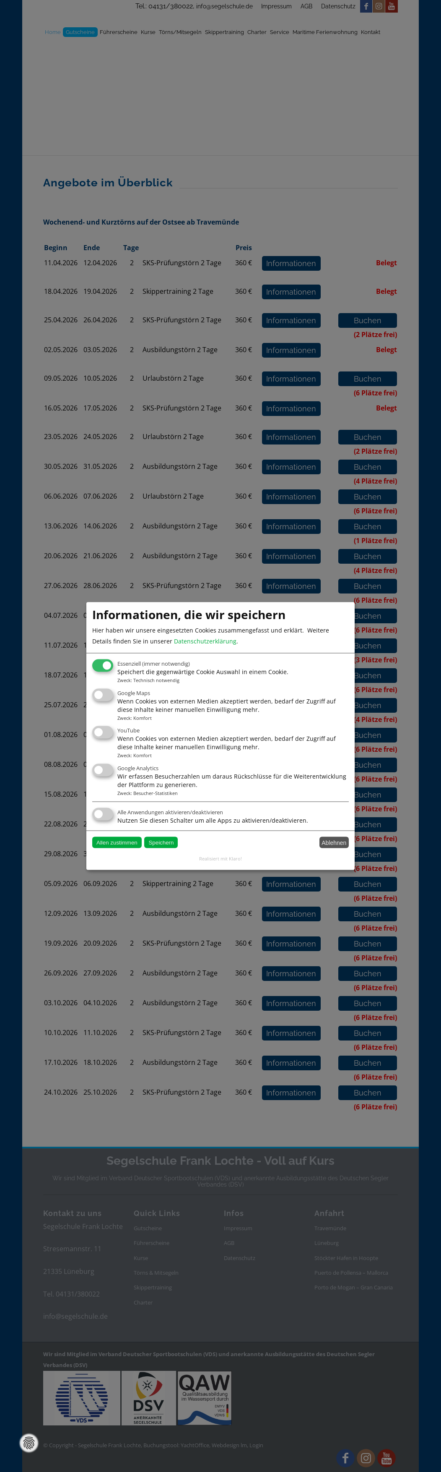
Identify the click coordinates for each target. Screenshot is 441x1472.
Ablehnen (334, 842)
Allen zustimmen (116, 842)
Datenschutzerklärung (205, 641)
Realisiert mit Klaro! (220, 858)
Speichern (161, 842)
